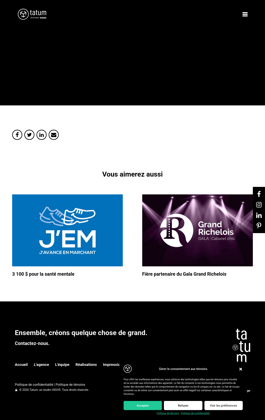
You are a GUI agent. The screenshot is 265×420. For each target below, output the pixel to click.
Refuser (183, 405)
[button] (241, 369)
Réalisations (86, 364)
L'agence (41, 364)
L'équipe (62, 364)
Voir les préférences (223, 405)
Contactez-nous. (32, 343)
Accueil (21, 364)
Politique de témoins (168, 413)
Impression (112, 364)
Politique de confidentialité (195, 413)
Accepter (143, 405)
